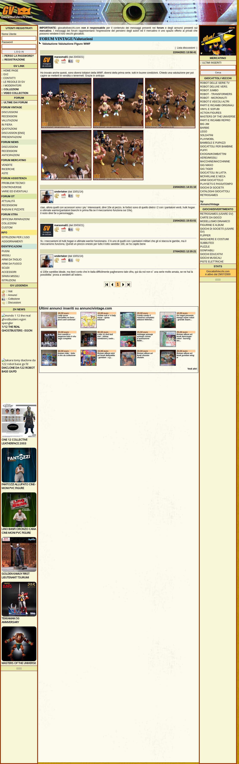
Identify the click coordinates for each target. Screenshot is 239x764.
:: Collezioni (10, 89)
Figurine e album (212, 225)
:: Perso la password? (18, 55)
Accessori (9, 272)
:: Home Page (9, 70)
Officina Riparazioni (16, 219)
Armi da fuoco (12, 263)
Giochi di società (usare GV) (217, 230)
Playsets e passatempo (216, 183)
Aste (5, 173)
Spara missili (10, 276)
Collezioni (9, 223)
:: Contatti (8, 78)
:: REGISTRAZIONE (13, 59)
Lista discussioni (186, 47)
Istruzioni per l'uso (16, 237)
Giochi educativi (211, 254)
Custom (7, 227)
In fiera (7, 124)
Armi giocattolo (211, 180)
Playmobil (207, 139)
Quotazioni (9, 128)
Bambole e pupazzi (212, 142)
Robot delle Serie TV (215, 82)
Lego (203, 131)
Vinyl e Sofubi (210, 109)
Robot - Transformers (216, 94)
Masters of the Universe (217, 116)
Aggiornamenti (12, 241)
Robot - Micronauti (213, 97)
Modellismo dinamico (215, 221)
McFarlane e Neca (212, 176)
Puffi (203, 150)
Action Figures (210, 112)
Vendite (7, 165)
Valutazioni (10, 120)
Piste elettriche (212, 261)
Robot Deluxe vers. (214, 86)
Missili (6, 255)
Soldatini (206, 135)
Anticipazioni (11, 155)
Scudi (5, 267)
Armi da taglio (12, 259)
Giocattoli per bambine (216, 146)
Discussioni (10, 112)
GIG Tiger (206, 169)
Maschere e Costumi (214, 239)
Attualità (8, 201)
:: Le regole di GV (13, 81)
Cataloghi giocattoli (215, 191)
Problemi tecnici (13, 183)
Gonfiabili (207, 250)
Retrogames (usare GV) (216, 213)
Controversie (12, 187)
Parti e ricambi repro (215, 120)
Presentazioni (12, 137)
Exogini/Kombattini (213, 154)
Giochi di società (212, 187)
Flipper (205, 235)
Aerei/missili (208, 157)
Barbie (204, 127)
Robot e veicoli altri (214, 101)
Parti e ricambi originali (217, 105)
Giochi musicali (211, 257)
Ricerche (8, 169)
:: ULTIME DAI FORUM (14, 102)
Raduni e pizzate (13, 209)
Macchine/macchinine (215, 161)
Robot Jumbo (209, 90)
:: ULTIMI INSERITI (210, 62)
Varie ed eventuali (15, 191)
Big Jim (204, 124)
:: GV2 (4, 74)
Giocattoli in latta (213, 172)
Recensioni (9, 116)
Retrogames (209, 195)
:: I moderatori (11, 85)
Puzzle (205, 246)
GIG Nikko (206, 165)
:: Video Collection (14, 93)
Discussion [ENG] (13, 133)
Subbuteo (207, 243)
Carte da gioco (211, 217)
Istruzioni (9, 280)
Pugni (6, 251)
